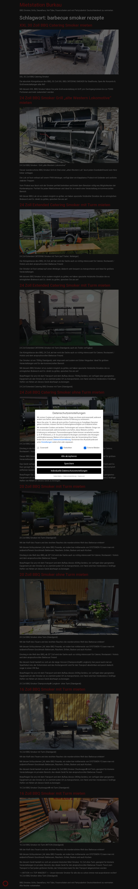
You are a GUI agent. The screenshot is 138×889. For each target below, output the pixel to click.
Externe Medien (92, 447)
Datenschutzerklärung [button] (70, 475)
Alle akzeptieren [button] (69, 455)
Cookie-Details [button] (57, 475)
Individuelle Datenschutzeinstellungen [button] (69, 470)
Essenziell (42, 447)
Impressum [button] (81, 475)
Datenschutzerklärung (62, 439)
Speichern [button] (69, 463)
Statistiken (66, 447)
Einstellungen (46, 442)
